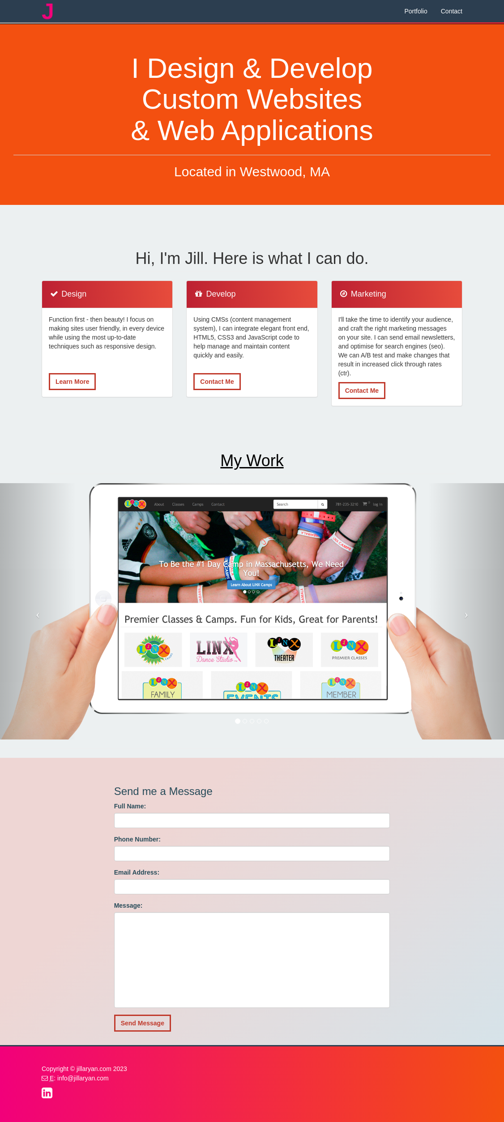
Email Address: (136, 872)
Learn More (72, 381)
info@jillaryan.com (83, 1078)
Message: (128, 905)
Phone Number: (137, 839)
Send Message (142, 1023)
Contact (451, 11)
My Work (251, 460)
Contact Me (217, 381)
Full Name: (130, 806)
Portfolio (415, 11)
